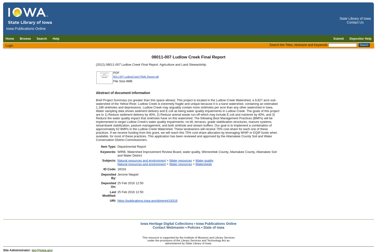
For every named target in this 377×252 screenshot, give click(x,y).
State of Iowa (213, 227)
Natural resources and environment (141, 160)
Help (56, 38)
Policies (194, 227)
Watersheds (203, 164)
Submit (338, 38)
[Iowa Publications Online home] (30, 16)
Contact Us (355, 22)
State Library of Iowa (355, 18)
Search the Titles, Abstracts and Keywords (298, 45)
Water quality (204, 160)
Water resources (180, 160)
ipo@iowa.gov (42, 250)
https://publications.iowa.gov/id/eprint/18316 (147, 200)
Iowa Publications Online (216, 224)
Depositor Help (361, 38)
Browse (25, 38)
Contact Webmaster (169, 227)
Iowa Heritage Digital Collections (166, 224)
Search (42, 38)
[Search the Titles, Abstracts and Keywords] (342, 45)
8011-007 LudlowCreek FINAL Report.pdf (136, 77)
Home (10, 38)
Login (9, 45)
